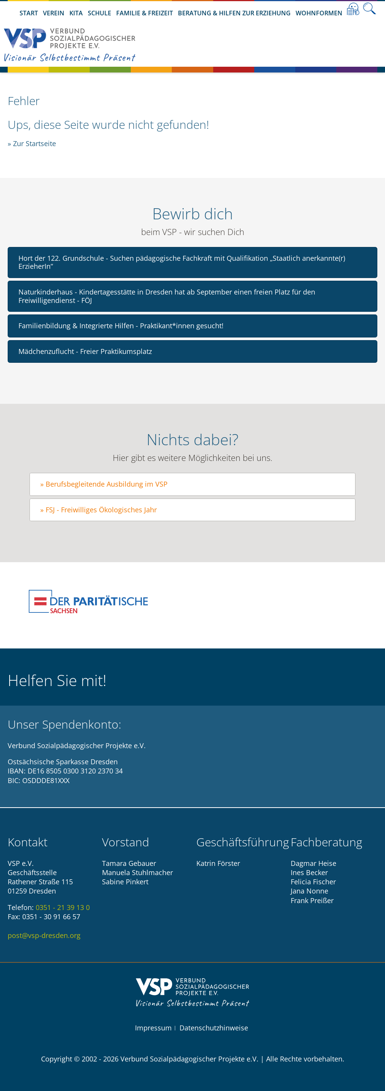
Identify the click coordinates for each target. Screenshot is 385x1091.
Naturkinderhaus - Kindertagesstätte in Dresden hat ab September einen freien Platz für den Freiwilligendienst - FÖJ (166, 296)
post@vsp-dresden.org (44, 935)
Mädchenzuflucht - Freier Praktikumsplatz (85, 351)
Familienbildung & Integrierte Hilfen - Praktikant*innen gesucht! (121, 325)
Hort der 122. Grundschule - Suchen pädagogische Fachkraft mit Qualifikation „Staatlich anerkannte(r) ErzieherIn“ (181, 262)
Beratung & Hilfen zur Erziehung (234, 13)
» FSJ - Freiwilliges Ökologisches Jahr (98, 509)
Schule (99, 13)
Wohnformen (319, 13)
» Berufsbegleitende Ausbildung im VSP (104, 484)
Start (29, 13)
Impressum (153, 1027)
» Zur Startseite (32, 143)
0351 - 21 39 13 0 (63, 907)
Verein (53, 13)
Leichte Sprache (353, 8)
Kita (76, 13)
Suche (369, 8)
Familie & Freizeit (144, 13)
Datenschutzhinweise (213, 1027)
